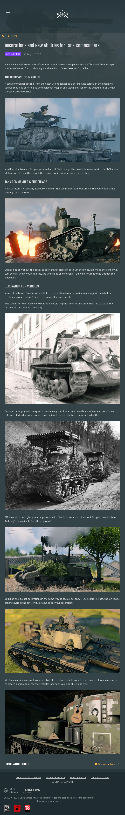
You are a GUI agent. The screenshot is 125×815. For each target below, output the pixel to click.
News (14, 35)
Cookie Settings (100, 777)
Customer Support (62, 781)
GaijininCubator (11, 790)
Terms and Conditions (28, 777)
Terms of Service (55, 777)
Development (13, 53)
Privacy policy (78, 777)
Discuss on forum (107, 764)
